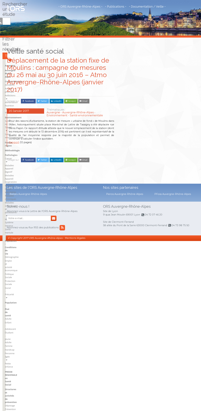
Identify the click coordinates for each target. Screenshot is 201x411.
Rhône (173, 278)
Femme (161, 166)
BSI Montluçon (153, 251)
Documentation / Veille (147, 6)
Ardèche (125, 260)
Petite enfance (165, 177)
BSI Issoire (126, 282)
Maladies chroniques (168, 109)
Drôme (149, 273)
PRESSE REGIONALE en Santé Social (173, 184)
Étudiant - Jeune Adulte (169, 162)
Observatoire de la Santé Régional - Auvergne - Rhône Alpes (16, 9)
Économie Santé (129, 219)
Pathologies (164, 91)
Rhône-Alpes (176, 282)
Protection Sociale (166, 143)
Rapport (14, 142)
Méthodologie (128, 140)
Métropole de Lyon (179, 264)
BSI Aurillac (127, 269)
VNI (123, 232)
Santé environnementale (133, 130)
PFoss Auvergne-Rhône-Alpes (172, 364)
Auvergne (126, 91)
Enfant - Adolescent (167, 158)
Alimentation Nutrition (132, 114)
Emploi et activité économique (173, 135)
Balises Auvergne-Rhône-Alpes (28, 364)
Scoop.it (72, 101)
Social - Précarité (166, 146)
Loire (172, 260)
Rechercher (191, 57)
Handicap (162, 170)
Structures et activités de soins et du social (137, 211)
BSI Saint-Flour (153, 260)
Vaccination (163, 204)
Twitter (43, 101)
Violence (125, 118)
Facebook (29, 101)
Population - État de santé (171, 151)
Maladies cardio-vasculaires (171, 105)
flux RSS (150, 328)
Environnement (129, 123)
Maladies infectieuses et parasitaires (169, 115)
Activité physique (129, 107)
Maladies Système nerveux (171, 119)
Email (84, 101)
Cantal (149, 269)
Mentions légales (75, 408)
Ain (123, 251)
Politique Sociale (166, 139)
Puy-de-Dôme (176, 269)
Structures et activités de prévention (171, 192)
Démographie (164, 131)
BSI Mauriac (127, 287)
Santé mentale (165, 123)
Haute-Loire (151, 287)
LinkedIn (58, 101)
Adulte (161, 155)
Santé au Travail (129, 127)
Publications (115, 6)
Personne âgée (165, 173)
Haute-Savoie (176, 251)
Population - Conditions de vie (173, 128)
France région (128, 135)
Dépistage (162, 197)
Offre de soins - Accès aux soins (137, 223)
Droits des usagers (130, 215)
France (149, 278)
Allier (124, 255)
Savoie (173, 287)
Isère (172, 255)
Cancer (161, 94)
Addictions (126, 111)
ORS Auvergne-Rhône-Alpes (80, 6)
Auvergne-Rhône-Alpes (133, 95)
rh (171, 273)
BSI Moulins (151, 255)
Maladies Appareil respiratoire (173, 101)
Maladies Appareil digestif (170, 98)
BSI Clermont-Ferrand (132, 278)
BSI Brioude (127, 273)
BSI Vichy (150, 264)
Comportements (130, 100)
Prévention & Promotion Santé (173, 200)
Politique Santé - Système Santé (137, 227)
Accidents (126, 103)
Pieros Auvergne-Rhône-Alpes (124, 364)
